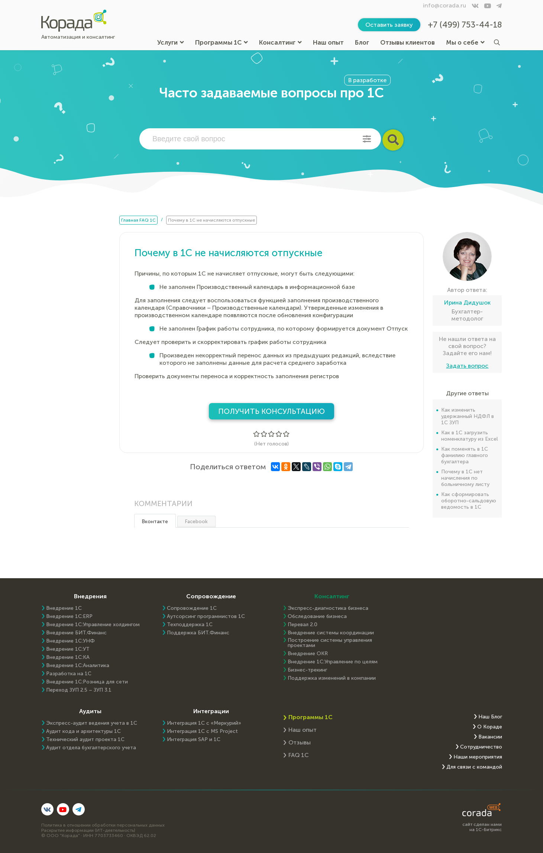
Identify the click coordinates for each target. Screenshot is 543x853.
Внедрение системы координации (331, 632)
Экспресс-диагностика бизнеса (328, 608)
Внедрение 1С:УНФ (70, 641)
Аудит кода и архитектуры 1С (83, 731)
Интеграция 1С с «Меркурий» (204, 723)
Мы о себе (465, 42)
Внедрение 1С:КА (68, 657)
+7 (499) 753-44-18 (465, 25)
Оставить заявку (389, 24)
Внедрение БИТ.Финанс (76, 632)
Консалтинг (280, 42)
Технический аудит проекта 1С (85, 739)
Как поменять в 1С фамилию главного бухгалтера (464, 455)
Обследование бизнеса (317, 616)
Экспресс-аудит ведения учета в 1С (91, 723)
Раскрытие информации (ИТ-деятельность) (88, 830)
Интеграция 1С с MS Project (202, 731)
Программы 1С (221, 42)
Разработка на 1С (68, 673)
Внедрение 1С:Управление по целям (333, 661)
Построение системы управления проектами (330, 643)
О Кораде (489, 727)
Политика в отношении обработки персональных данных (103, 825)
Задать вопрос (467, 365)
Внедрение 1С (64, 608)
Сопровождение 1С (192, 608)
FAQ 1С (298, 755)
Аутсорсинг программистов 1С (206, 616)
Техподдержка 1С (190, 624)
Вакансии (490, 737)
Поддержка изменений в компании (332, 678)
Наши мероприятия (477, 757)
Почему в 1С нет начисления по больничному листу (465, 478)
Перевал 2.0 (302, 624)
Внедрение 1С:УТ (68, 649)
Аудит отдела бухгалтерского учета (91, 747)
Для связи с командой (474, 767)
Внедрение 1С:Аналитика (77, 665)
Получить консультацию (271, 411)
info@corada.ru (444, 5)
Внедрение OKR (308, 653)
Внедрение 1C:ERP (69, 616)
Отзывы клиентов (407, 42)
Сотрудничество (481, 747)
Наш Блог (490, 717)
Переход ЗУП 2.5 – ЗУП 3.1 (78, 690)
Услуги (170, 42)
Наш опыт (328, 42)
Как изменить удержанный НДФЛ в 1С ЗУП (467, 416)
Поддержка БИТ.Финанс (198, 632)
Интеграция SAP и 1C (193, 739)
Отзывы (299, 742)
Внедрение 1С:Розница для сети (87, 682)
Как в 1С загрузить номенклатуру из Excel (469, 435)
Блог (362, 42)
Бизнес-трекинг (307, 670)
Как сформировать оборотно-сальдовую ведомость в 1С (468, 500)
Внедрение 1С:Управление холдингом (93, 624)
